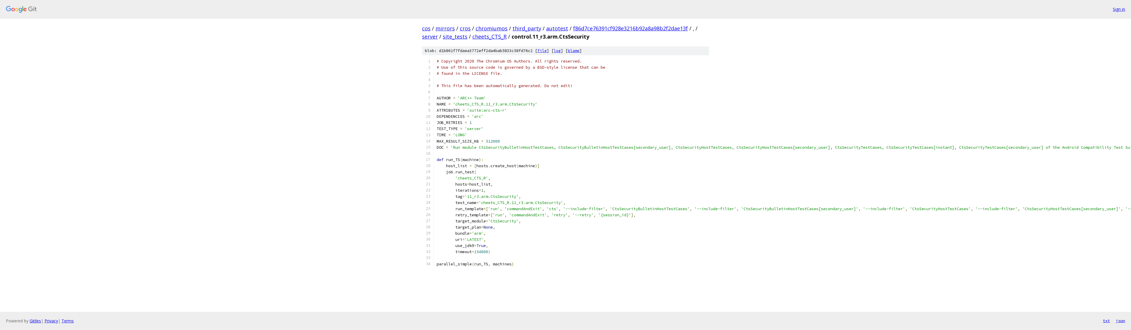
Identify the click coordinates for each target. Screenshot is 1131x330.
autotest (557, 28)
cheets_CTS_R (489, 36)
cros (465, 28)
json (1120, 320)
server (430, 36)
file (542, 50)
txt (1106, 320)
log (557, 50)
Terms (67, 321)
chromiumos (492, 28)
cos (426, 28)
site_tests (455, 36)
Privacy (51, 321)
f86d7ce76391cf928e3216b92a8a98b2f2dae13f (630, 28)
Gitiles (35, 321)
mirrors (445, 28)
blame (574, 50)
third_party (526, 28)
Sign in (1119, 9)
